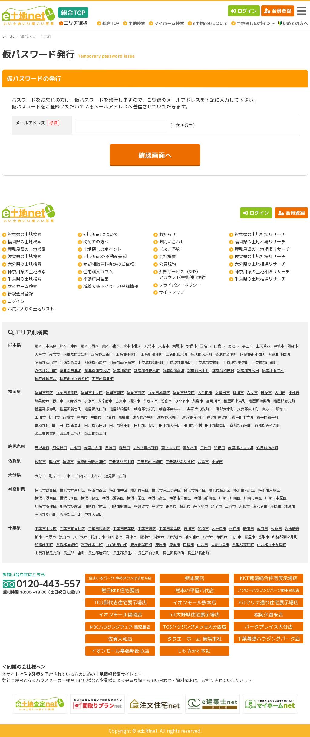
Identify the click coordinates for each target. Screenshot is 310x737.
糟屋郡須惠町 (46, 408)
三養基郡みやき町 (180, 461)
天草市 (40, 354)
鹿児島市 (42, 447)
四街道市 (174, 536)
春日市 (57, 400)
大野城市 (73, 400)
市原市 (50, 536)
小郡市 (294, 392)
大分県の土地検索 (24, 264)
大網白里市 (220, 544)
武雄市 (203, 461)
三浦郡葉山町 (46, 514)
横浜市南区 (139, 490)
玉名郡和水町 (176, 354)
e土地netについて (100, 234)
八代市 (149, 345)
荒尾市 (177, 345)
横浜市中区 (118, 490)
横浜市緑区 (90, 497)
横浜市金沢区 (219, 490)
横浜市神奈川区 (72, 490)
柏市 (38, 536)
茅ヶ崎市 (200, 506)
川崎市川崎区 (230, 497)
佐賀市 (40, 461)
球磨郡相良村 (223, 370)
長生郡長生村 (124, 552)
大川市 (280, 392)
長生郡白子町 (149, 552)
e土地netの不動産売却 (105, 256)
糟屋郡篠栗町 (259, 400)
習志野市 (292, 528)
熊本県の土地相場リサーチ (260, 234)
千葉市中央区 (46, 528)
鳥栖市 (54, 461)
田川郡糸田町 (120, 425)
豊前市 (82, 417)
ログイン (244, 11)
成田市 (262, 528)
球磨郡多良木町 (147, 370)
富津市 (145, 536)
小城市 (217, 461)
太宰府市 (105, 400)
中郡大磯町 (93, 514)
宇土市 (247, 345)
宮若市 (109, 417)
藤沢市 (185, 506)
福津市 (134, 400)
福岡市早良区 (184, 392)
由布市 (96, 475)
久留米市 (222, 392)
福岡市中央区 (92, 392)
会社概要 (167, 256)
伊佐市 (205, 447)
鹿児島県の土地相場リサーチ (262, 249)
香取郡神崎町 (67, 544)
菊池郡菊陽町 (226, 354)
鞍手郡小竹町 (242, 417)
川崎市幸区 (253, 497)
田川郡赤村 (193, 425)
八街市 (208, 536)
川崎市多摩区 (70, 506)
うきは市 (150, 400)
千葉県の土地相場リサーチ (260, 279)
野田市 (248, 528)
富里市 (249, 536)
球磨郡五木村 (248, 370)
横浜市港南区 (46, 497)
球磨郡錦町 (122, 370)
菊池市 (233, 345)
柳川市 (238, 392)
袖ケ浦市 (192, 536)
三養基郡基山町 (121, 461)
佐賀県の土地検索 (24, 256)
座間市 (275, 506)
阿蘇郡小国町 (279, 354)
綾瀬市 (289, 506)
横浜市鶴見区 (46, 490)
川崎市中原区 (276, 497)
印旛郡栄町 (44, 544)
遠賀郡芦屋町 (143, 417)
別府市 (54, 475)
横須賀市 (141, 506)
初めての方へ (96, 241)
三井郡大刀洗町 (196, 408)
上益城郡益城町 (207, 362)
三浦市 (230, 506)
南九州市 (190, 447)
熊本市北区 (132, 345)
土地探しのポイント (102, 249)
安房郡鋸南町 (141, 544)
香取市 (263, 536)
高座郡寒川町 (70, 514)
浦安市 (158, 536)
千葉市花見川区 (72, 528)
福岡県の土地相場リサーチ (260, 241)
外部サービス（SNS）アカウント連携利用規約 (182, 274)
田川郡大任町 (170, 425)
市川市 (189, 528)
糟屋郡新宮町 (70, 408)
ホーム (8, 36)
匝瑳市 (188, 544)
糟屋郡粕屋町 (120, 408)
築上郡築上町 (95, 433)
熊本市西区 (90, 345)
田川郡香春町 (70, 425)
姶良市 (219, 447)
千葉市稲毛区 (99, 528)
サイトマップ (171, 292)
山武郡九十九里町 (271, 544)
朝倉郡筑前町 (145, 408)
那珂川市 (213, 400)
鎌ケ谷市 (115, 536)
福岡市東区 (44, 392)
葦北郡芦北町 (70, 370)
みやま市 (182, 400)
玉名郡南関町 (127, 354)
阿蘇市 (292, 345)
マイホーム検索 (22, 286)
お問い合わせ (171, 241)
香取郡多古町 (92, 544)
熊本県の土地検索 (24, 234)
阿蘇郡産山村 (46, 362)
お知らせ (167, 234)
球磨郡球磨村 (46, 378)
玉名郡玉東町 (102, 354)
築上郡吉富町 (46, 433)
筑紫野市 (42, 400)
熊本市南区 (111, 345)
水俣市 (191, 345)
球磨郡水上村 (198, 370)
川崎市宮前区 (95, 506)
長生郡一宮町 (74, 552)
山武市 (202, 544)
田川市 (40, 417)
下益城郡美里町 (75, 354)
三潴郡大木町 (223, 408)
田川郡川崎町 (145, 425)
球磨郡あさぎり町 (74, 378)
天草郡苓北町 (103, 378)
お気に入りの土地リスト (31, 309)
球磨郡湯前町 (173, 370)
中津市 (68, 475)
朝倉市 (166, 400)
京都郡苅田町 (241, 425)
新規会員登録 (20, 293)
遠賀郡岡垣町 (193, 417)
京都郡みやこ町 (267, 425)
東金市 (174, 544)
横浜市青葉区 (180, 497)
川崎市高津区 (46, 506)
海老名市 (260, 506)
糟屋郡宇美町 (235, 400)
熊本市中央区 (46, 345)
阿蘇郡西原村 (95, 362)
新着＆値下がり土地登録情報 (110, 286)
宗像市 (89, 400)
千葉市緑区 (147, 528)
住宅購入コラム (98, 271)
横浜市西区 (97, 490)
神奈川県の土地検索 (27, 271)
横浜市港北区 (244, 490)
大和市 (244, 506)
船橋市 (203, 528)
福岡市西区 (136, 392)
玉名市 (205, 345)
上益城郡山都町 (264, 362)
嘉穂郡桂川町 (46, 425)
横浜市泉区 (157, 497)
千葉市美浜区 (170, 528)
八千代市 (80, 536)
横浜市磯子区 (195, 490)
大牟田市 (205, 392)
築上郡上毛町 (70, 433)
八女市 (252, 392)
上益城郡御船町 (150, 362)
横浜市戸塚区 (269, 490)
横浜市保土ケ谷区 (166, 490)
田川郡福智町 (216, 425)
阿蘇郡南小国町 (252, 354)
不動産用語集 (96, 279)
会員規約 (167, 264)
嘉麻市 (123, 417)
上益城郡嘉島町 (179, 362)
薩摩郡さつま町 (240, 447)
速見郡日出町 (115, 475)
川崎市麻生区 (120, 506)
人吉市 (163, 345)
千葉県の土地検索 (24, 279)
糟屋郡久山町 (95, 408)
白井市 (235, 536)
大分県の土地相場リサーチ (260, 264)
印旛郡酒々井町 (285, 536)
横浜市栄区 (136, 497)
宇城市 (278, 345)
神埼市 (68, 461)
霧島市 (124, 447)
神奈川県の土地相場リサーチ (262, 271)
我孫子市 (98, 536)
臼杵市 (82, 475)
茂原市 (160, 544)
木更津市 (219, 528)
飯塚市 (281, 408)
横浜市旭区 (69, 497)
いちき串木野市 (145, 447)
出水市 (75, 447)
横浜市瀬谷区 (113, 497)
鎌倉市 (171, 506)
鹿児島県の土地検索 (27, 249)
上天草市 (263, 345)
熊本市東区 (69, 345)
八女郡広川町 (248, 408)
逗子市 (216, 506)
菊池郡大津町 (201, 354)
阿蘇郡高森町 (70, 362)
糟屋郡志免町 (284, 400)
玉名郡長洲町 (152, 354)
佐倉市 (276, 528)
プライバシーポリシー (180, 285)
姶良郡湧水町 (267, 447)
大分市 (40, 475)
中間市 (96, 417)
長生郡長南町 (198, 552)
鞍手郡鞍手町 (267, 417)
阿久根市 (59, 447)
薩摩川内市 (93, 447)
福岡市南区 (115, 392)
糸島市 (197, 400)
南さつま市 (170, 447)
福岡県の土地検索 (24, 241)
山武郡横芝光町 (47, 552)
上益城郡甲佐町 (236, 362)
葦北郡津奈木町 (97, 370)
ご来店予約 (169, 249)
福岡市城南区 (159, 392)
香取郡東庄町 (243, 544)
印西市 (221, 536)
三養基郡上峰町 (150, 461)
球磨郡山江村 (273, 370)
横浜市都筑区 (205, 497)
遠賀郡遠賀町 (218, 417)
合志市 (54, 354)
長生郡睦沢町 (99, 552)
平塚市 (157, 506)
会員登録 (277, 11)
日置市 (110, 447)
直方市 (267, 408)
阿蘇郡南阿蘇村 (122, 362)
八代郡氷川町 (46, 370)
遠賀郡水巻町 (168, 417)
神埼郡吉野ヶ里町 (91, 461)
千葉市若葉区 (124, 528)
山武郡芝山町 (116, 544)
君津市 (131, 536)
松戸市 (234, 528)
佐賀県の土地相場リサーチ (260, 256)
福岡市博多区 (67, 392)
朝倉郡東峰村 (170, 408)
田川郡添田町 (95, 425)
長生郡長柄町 (173, 552)
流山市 (64, 536)
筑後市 (266, 392)
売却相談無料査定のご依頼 (108, 264)
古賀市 (120, 400)
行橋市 (68, 417)
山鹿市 (219, 345)
